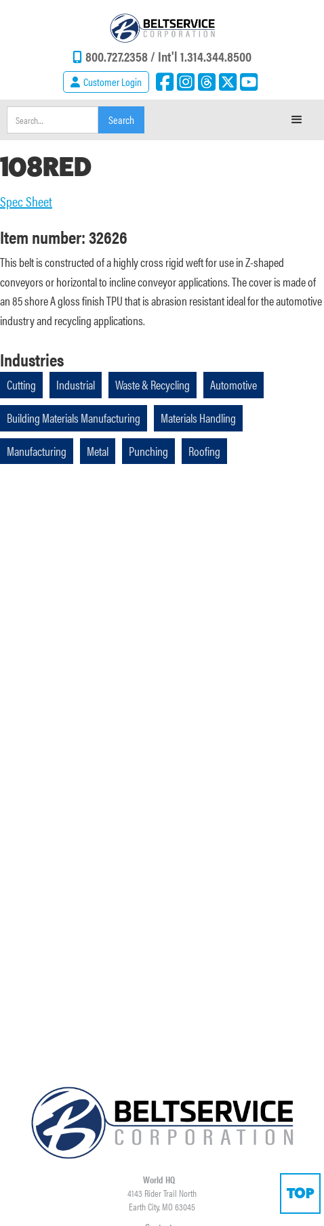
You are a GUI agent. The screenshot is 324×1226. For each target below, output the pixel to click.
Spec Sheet (26, 201)
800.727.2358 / (121, 56)
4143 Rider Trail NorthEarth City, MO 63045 (162, 1199)
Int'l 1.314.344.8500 (204, 56)
